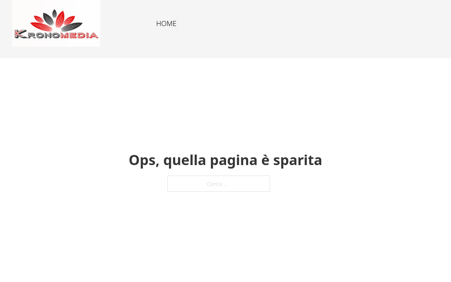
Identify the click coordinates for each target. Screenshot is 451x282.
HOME (166, 23)
